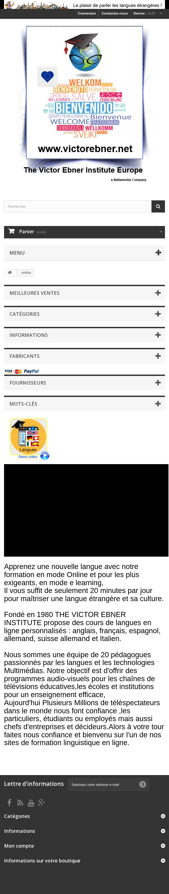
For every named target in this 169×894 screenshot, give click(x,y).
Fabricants (24, 356)
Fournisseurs (27, 382)
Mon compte (19, 845)
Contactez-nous (115, 13)
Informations (28, 335)
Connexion (87, 13)
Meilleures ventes (34, 293)
